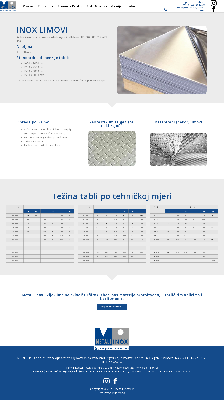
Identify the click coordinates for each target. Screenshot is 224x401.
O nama (28, 6)
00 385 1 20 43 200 (196, 4)
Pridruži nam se (97, 6)
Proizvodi (46, 6)
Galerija (116, 6)
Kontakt (131, 6)
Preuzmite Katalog (70, 6)
